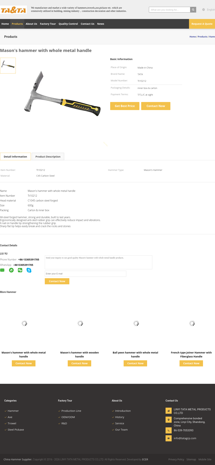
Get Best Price (125, 106)
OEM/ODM (66, 417)
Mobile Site (205, 459)
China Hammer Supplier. (18, 459)
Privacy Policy (176, 459)
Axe (8, 417)
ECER (145, 459)
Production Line (69, 410)
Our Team (120, 429)
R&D (62, 423)
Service (118, 423)
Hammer (11, 410)
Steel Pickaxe (14, 429)
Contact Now (156, 106)
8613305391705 (24, 265)
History (118, 417)
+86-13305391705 (28, 259)
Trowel (10, 423)
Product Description (47, 156)
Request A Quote (202, 23)
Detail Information (15, 156)
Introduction (121, 410)
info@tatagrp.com (185, 438)
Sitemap (191, 459)
